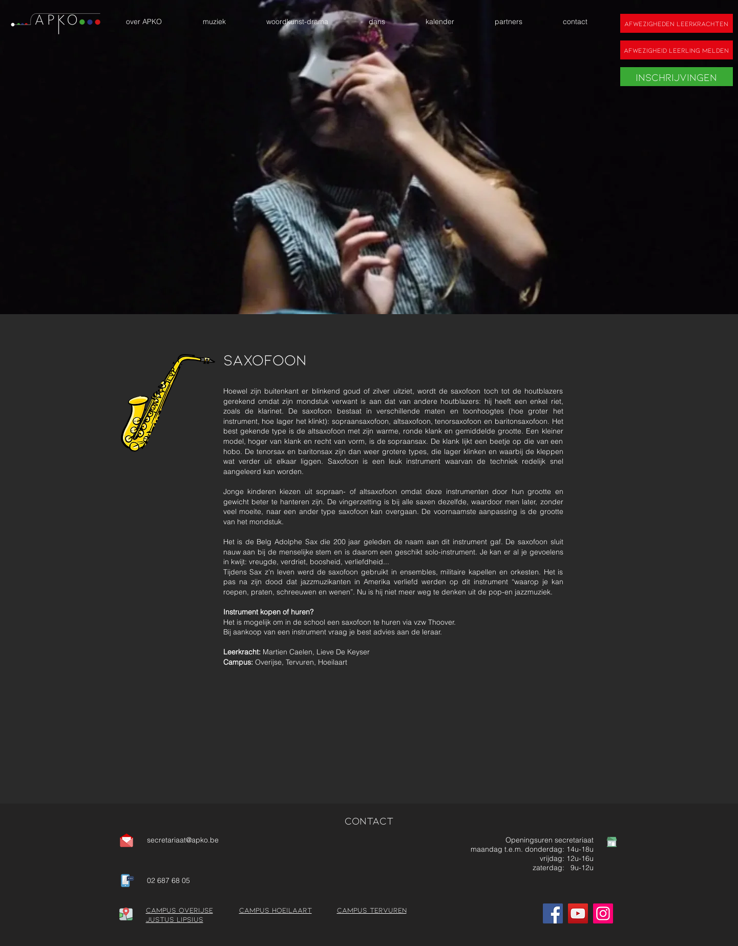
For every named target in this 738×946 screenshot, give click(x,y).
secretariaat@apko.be (183, 840)
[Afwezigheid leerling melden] (676, 49)
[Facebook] (553, 913)
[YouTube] (578, 913)
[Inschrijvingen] (676, 76)
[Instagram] (603, 913)
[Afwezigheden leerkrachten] (676, 23)
